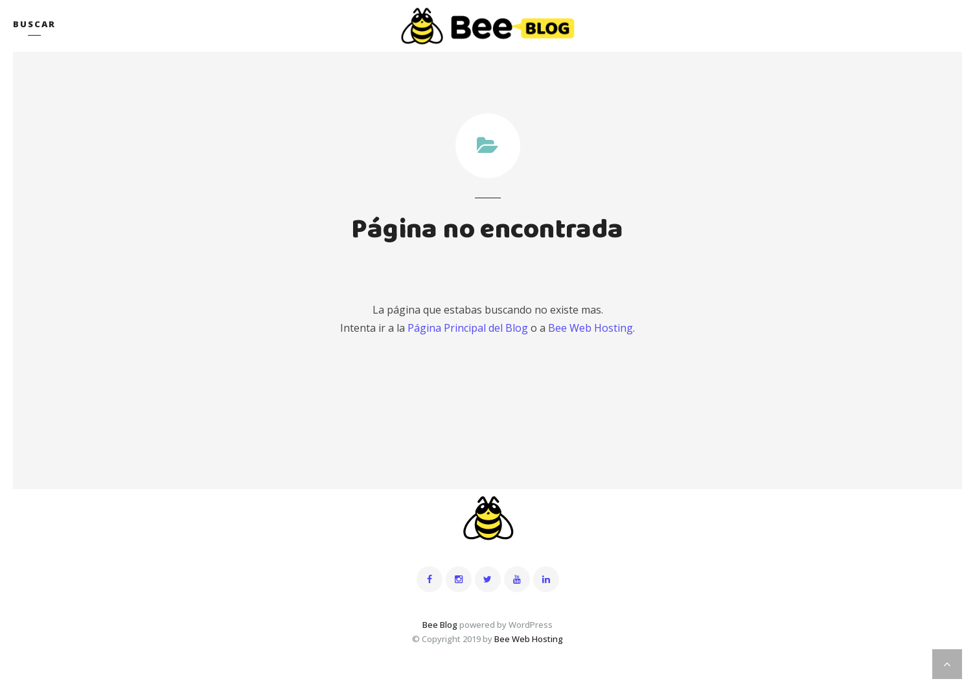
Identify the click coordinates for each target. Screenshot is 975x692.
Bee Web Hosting (590, 328)
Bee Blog (439, 624)
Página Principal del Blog (467, 328)
